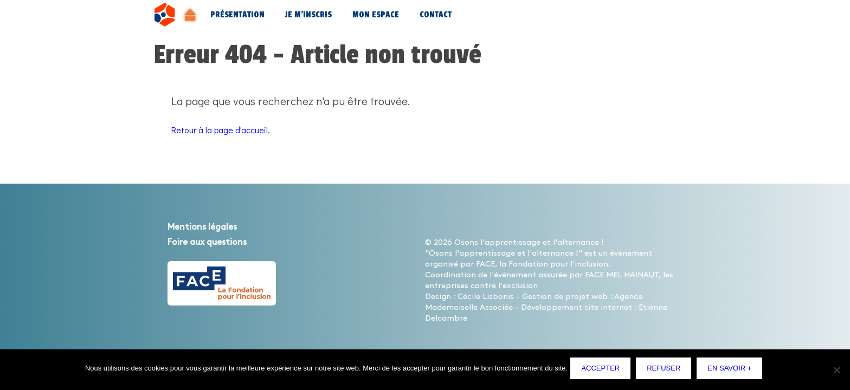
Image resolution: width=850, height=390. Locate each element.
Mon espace (375, 15)
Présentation (237, 15)
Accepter (603, 371)
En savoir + (732, 371)
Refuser (666, 371)
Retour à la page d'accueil (234, 128)
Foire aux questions (220, 241)
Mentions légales (213, 226)
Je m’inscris (308, 15)
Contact (436, 15)
